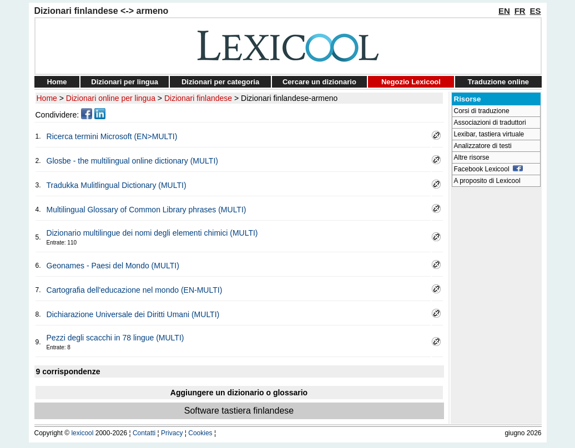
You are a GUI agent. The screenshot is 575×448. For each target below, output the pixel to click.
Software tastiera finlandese (239, 410)
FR (520, 11)
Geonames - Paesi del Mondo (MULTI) (113, 265)
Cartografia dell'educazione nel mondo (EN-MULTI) (135, 290)
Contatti (144, 433)
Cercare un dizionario (319, 81)
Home (57, 81)
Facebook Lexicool (488, 169)
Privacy (172, 433)
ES (535, 11)
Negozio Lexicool (411, 81)
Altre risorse (472, 157)
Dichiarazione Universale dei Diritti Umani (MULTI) (133, 314)
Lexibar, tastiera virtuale (489, 134)
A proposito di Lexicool (487, 181)
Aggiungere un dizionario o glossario (238, 392)
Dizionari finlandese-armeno (289, 98)
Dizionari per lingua (124, 81)
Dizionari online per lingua (110, 98)
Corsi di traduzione (482, 111)
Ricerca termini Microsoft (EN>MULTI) (112, 136)
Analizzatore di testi (483, 146)
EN (504, 11)
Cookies (200, 433)
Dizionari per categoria (220, 81)
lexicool (82, 433)
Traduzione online (498, 81)
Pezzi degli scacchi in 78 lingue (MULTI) (115, 337)
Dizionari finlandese (198, 98)
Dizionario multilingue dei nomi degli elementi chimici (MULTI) (152, 232)
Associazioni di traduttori (490, 122)
